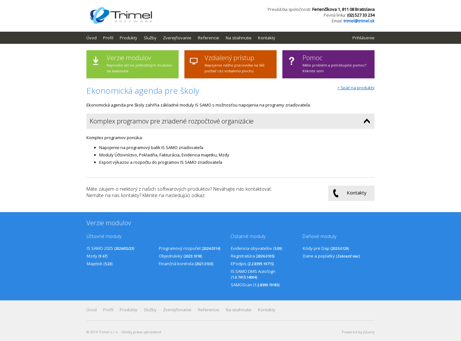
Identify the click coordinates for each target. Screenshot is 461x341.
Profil (108, 38)
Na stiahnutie (239, 38)
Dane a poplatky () (331, 256)
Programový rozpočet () (189, 248)
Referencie (208, 38)
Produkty (128, 38)
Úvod (91, 38)
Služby (150, 38)
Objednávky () (180, 256)
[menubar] (184, 38)
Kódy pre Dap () (326, 248)
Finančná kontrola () (186, 263)
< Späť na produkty (356, 88)
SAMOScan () (255, 285)
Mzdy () (97, 256)
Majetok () (99, 263)
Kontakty (266, 38)
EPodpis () (252, 263)
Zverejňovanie (177, 38)
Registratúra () (252, 256)
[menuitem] (94, 38)
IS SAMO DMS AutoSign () (253, 274)
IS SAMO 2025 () (110, 248)
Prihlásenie (363, 38)
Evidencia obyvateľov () (256, 248)
